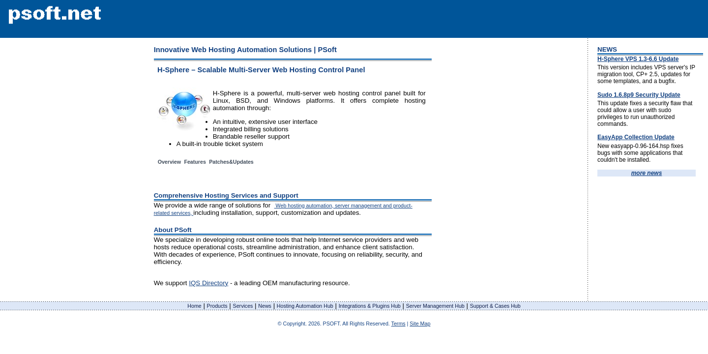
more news (646, 173)
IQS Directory (208, 283)
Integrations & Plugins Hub (370, 306)
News (264, 306)
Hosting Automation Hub (305, 306)
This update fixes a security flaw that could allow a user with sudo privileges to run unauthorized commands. (644, 113)
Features (195, 162)
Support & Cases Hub (495, 306)
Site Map (420, 323)
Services (243, 306)
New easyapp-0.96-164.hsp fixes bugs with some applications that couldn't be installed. (640, 153)
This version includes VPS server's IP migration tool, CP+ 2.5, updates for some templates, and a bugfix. (646, 74)
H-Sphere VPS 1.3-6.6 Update (637, 59)
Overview (169, 162)
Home (194, 306)
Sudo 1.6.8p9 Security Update (638, 94)
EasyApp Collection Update (636, 137)
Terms (398, 323)
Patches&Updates (231, 162)
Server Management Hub (435, 306)
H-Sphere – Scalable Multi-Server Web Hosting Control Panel (261, 70)
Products (217, 306)
